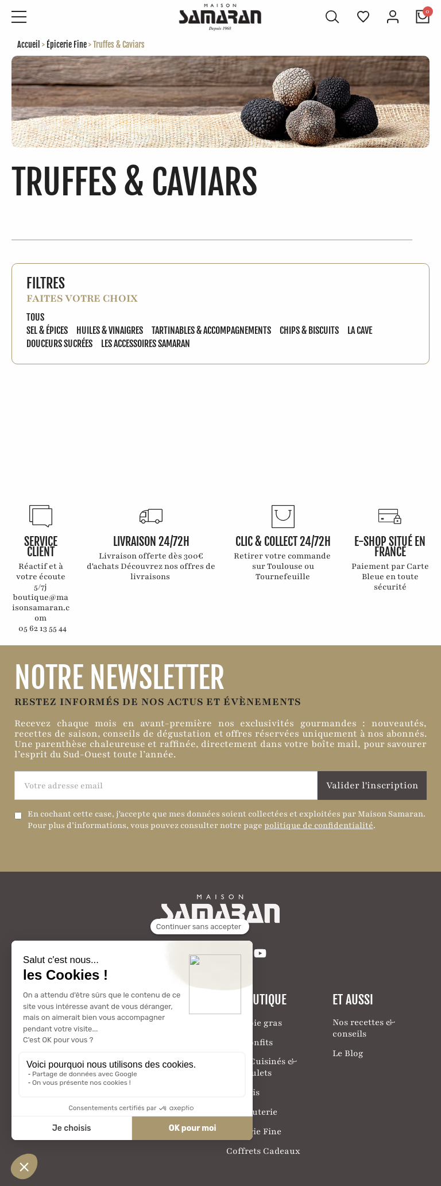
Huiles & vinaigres (109, 330)
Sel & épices (47, 330)
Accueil (28, 44)
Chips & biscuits (309, 330)
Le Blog (347, 1053)
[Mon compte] (393, 17)
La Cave (359, 330)
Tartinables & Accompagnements (211, 330)
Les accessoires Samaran (145, 343)
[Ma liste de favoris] (363, 17)
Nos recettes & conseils (363, 1027)
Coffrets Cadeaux (263, 1151)
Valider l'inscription (372, 785)
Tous (35, 317)
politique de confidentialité (318, 825)
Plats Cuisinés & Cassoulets (261, 1067)
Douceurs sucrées (59, 343)
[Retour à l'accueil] (220, 17)
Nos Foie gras (254, 1023)
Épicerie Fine (67, 44)
